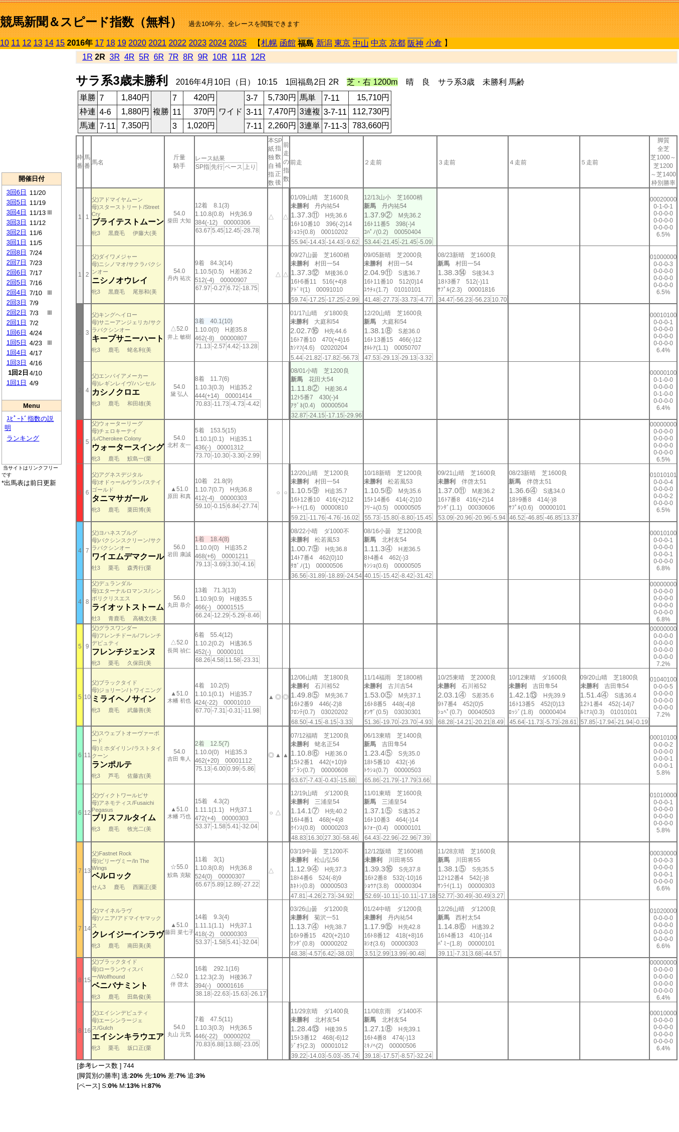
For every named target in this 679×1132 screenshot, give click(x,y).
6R (159, 57)
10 (4, 43)
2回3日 (17, 302)
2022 (177, 43)
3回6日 (17, 192)
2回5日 (17, 282)
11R (239, 57)
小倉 (434, 43)
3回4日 (17, 212)
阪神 (415, 43)
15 (60, 43)
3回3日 (17, 222)
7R (173, 57)
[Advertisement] (32, 111)
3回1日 (17, 242)
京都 (397, 43)
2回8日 (17, 252)
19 (121, 43)
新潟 (324, 43)
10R (219, 57)
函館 (288, 43)
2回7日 (17, 262)
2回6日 (17, 272)
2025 (238, 43)
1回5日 (17, 342)
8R (188, 57)
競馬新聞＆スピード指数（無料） (91, 22)
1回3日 (17, 362)
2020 (137, 43)
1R (87, 57)
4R (129, 57)
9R (203, 57)
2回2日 (17, 312)
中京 (379, 43)
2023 (197, 43)
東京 (342, 43)
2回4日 (17, 292)
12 (27, 43)
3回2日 (17, 232)
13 (38, 43)
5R (144, 57)
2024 (217, 43)
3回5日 (17, 202)
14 (49, 43)
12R (258, 57)
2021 (157, 43)
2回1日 (17, 322)
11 (15, 43)
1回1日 (17, 382)
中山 (361, 43)
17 (99, 43)
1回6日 (17, 332)
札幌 (269, 43)
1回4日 (17, 352)
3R (115, 57)
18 (110, 43)
